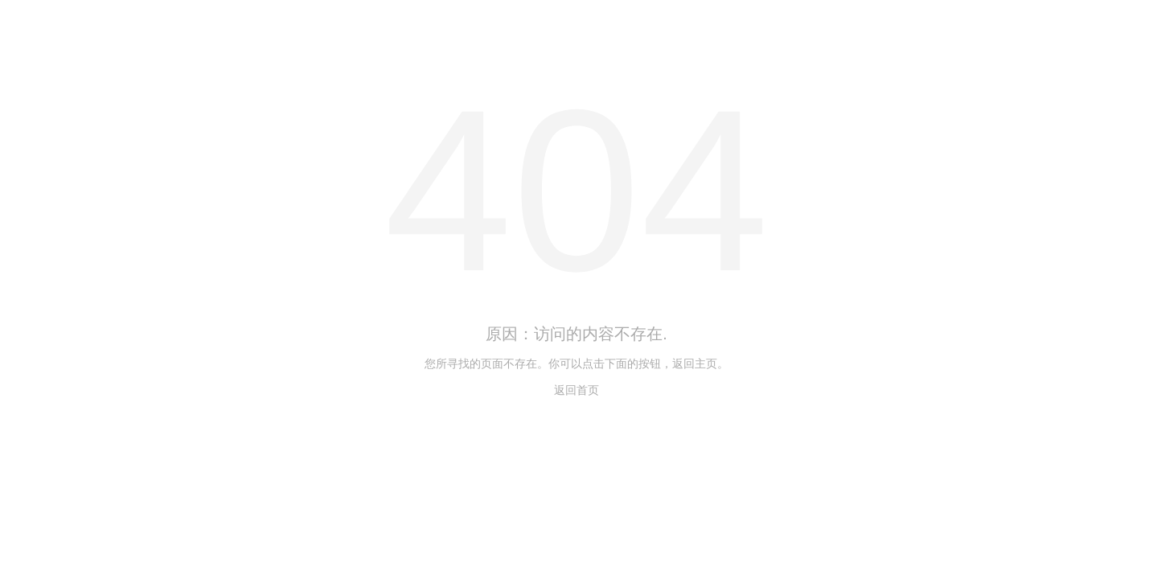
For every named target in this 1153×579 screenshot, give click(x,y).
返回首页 (576, 390)
